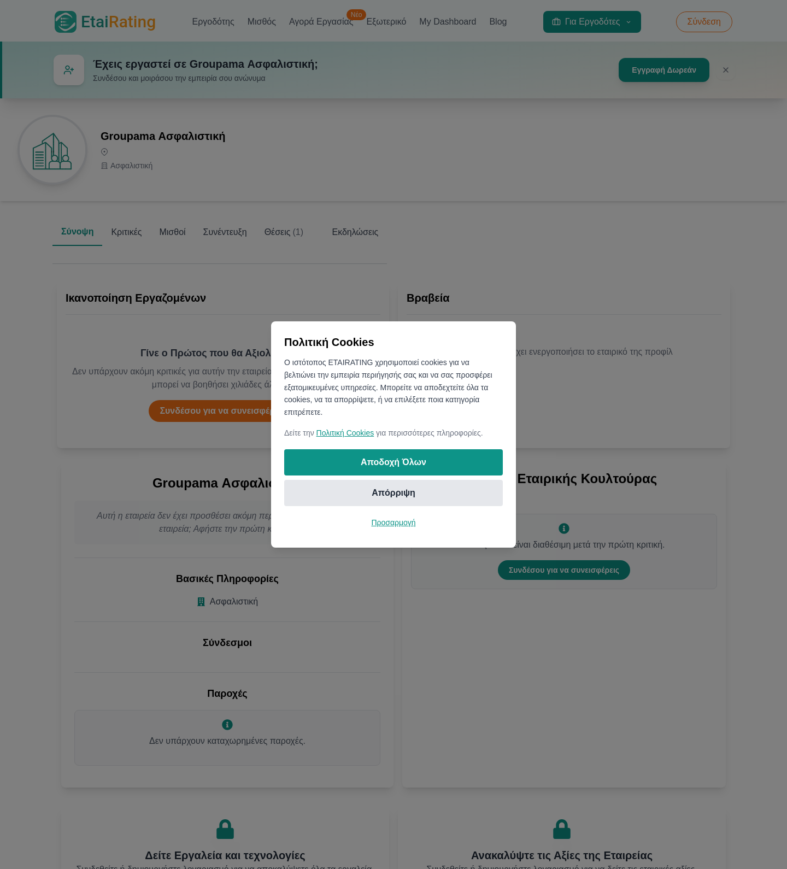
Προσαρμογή (393, 522)
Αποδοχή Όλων (393, 462)
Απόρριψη (393, 492)
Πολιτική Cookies (345, 432)
